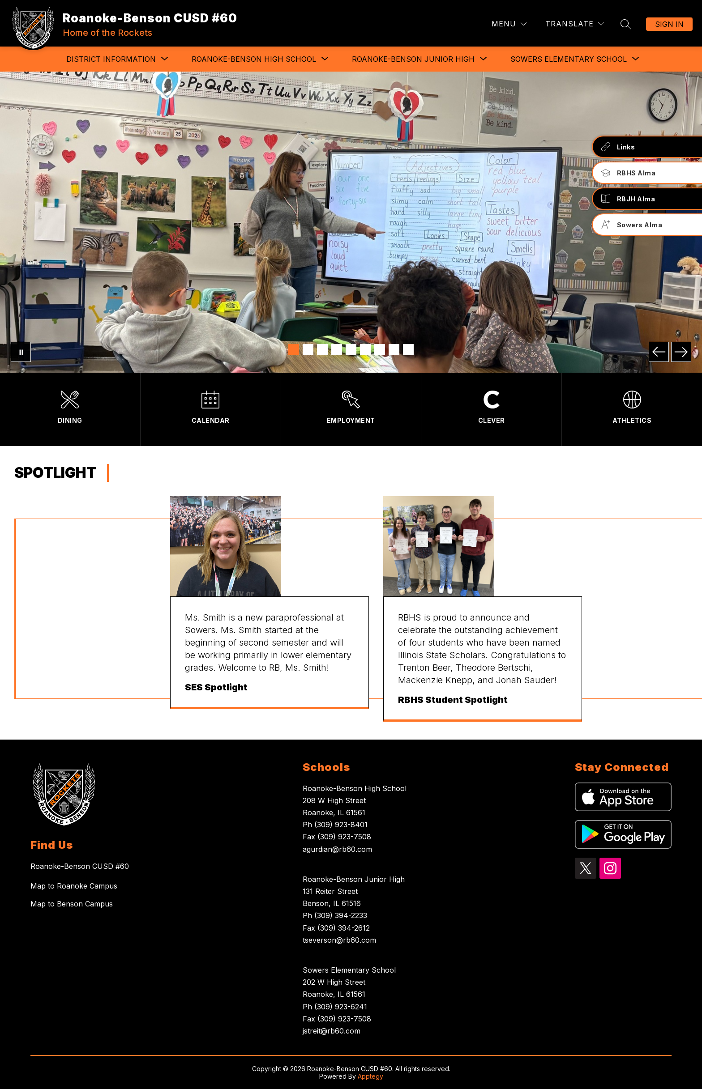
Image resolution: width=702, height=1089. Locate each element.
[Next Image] (681, 352)
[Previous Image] (659, 352)
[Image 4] (336, 349)
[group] (269, 609)
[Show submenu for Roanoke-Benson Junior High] (413, 59)
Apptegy (370, 1076)
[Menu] (509, 24)
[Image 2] (308, 349)
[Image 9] (408, 349)
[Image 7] (379, 349)
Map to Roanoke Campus (73, 885)
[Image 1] (293, 349)
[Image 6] (365, 349)
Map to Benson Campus (71, 903)
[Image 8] (394, 349)
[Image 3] (322, 349)
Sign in (669, 24)
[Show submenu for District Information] (111, 59)
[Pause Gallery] (21, 352)
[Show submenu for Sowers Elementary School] (568, 59)
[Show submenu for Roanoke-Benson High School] (254, 59)
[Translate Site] (574, 24)
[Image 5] (351, 349)
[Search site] (626, 24)
